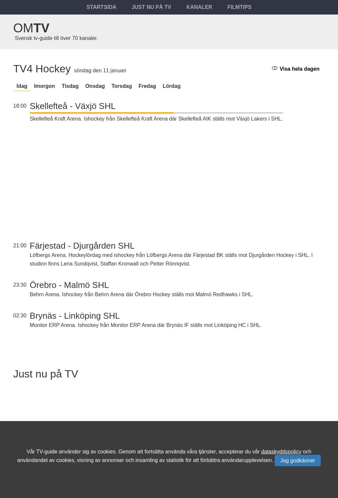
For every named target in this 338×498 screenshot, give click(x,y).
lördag (172, 86)
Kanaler (199, 7)
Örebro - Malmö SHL (69, 285)
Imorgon (44, 86)
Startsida (101, 7)
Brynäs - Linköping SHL (75, 316)
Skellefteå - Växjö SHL (73, 106)
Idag (22, 86)
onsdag (95, 86)
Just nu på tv (151, 7)
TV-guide (46, 451)
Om (31, 28)
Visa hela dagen (296, 68)
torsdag (122, 86)
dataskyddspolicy (281, 451)
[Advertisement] (156, 182)
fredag (147, 86)
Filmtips (239, 7)
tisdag (70, 86)
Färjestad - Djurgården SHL (82, 246)
